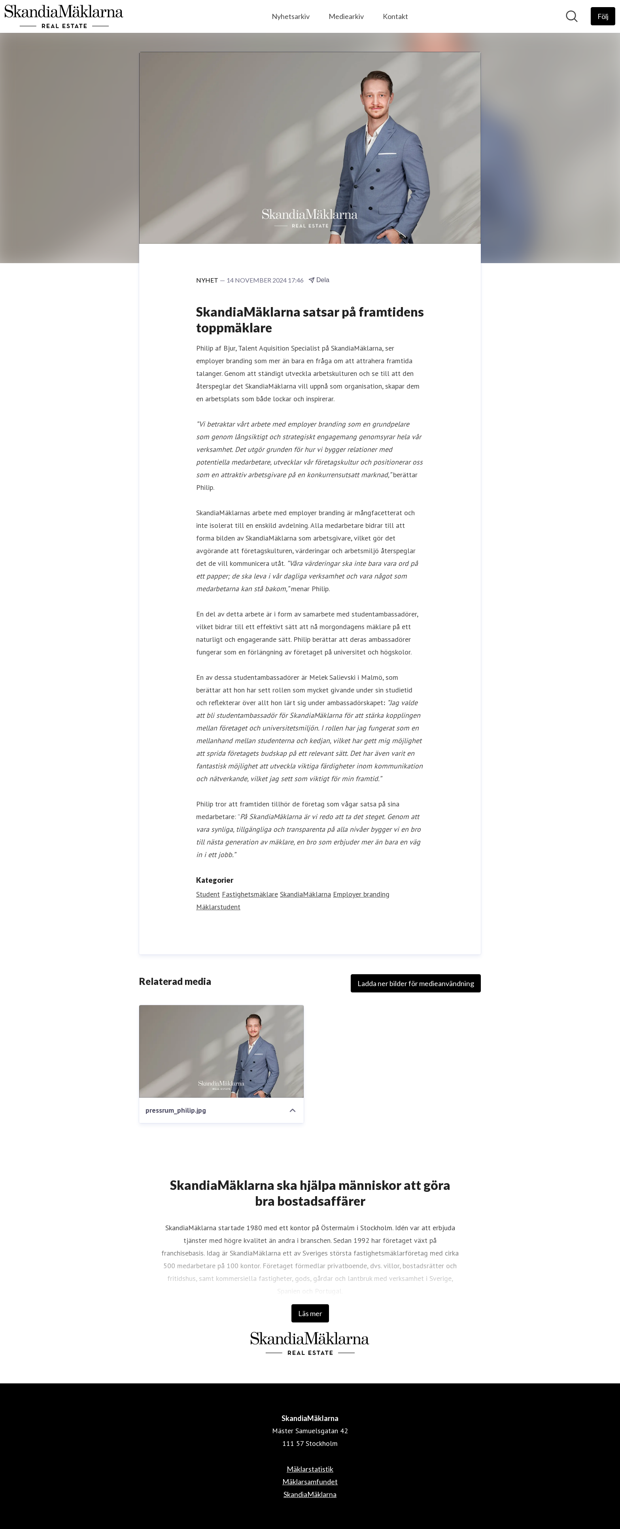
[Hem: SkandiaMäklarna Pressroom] (64, 16)
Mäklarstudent (218, 906)
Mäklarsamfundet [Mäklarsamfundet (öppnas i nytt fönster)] (310, 1481)
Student (208, 894)
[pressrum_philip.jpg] (221, 1051)
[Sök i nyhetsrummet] (571, 16)
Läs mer (310, 1313)
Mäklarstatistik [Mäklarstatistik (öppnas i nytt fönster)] (310, 1469)
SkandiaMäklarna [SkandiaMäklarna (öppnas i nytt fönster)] (310, 1494)
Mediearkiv (346, 16)
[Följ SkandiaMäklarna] (603, 16)
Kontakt (395, 16)
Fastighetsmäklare (250, 894)
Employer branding (361, 894)
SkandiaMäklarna (305, 894)
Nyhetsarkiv (291, 16)
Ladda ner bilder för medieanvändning (415, 983)
